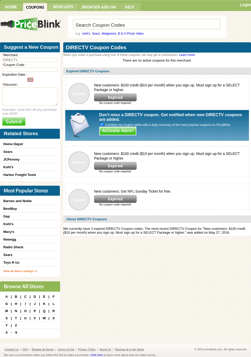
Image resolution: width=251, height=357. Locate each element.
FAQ (25, 349)
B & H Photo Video (131, 33)
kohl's (86, 33)
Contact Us (11, 349)
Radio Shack (13, 247)
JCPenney (11, 159)
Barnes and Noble (17, 201)
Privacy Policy (87, 349)
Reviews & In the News (129, 349)
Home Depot (13, 144)
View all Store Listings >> (20, 271)
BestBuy (10, 209)
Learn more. (187, 55)
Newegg (9, 239)
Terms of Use (66, 349)
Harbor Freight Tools (19, 175)
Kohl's (8, 167)
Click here (96, 354)
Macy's (8, 232)
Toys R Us (11, 262)
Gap (6, 216)
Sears (96, 33)
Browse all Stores (43, 349)
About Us (105, 349)
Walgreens (109, 33)
